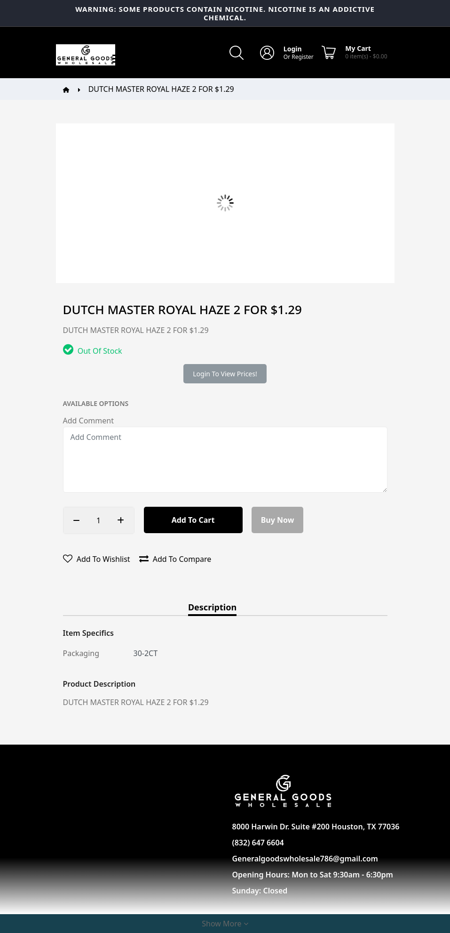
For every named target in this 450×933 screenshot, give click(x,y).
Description (212, 608)
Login (293, 48)
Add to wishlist (96, 559)
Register (303, 57)
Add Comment (88, 420)
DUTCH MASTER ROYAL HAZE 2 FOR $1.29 (161, 89)
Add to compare (175, 559)
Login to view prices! (225, 373)
